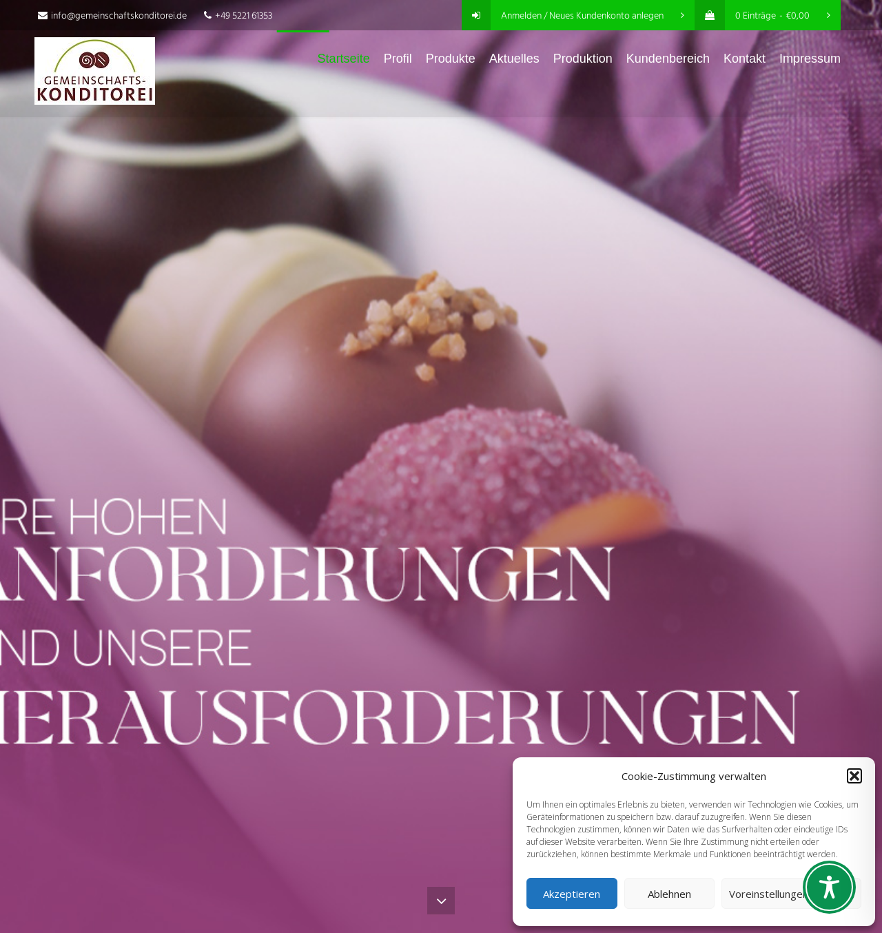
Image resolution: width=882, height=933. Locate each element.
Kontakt (745, 58)
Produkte (450, 58)
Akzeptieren (571, 894)
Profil (398, 58)
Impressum (810, 58)
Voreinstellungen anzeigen (791, 894)
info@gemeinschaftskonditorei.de (112, 16)
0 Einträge (762, 16)
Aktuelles (514, 58)
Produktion (583, 58)
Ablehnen (669, 894)
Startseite (344, 58)
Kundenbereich (668, 58)
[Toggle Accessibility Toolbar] (829, 887)
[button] (854, 776)
